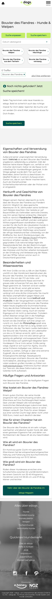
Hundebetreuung (26, 515)
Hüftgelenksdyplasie (13, 365)
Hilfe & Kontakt (26, 546)
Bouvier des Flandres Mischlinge (38, 51)
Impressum (26, 553)
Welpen (26, 521)
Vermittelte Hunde (26, 528)
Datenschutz (26, 556)
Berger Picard (30, 237)
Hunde (26, 511)
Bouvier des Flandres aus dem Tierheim (13, 60)
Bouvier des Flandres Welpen (12, 51)
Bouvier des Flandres (13, 74)
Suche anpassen (13, 35)
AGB (26, 550)
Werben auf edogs (26, 560)
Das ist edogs (26, 543)
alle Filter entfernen (41, 76)
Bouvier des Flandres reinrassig (39, 60)
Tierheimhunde (26, 525)
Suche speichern (38, 35)
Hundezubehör (26, 518)
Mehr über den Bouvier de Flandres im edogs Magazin (26, 490)
